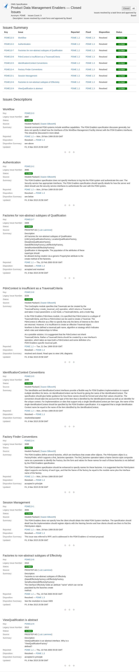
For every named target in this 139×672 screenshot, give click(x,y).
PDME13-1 (9, 76)
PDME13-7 (9, 50)
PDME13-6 (9, 57)
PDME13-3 (9, 38)
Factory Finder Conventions (30, 69)
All (133, 8)
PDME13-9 (9, 88)
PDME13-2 (9, 44)
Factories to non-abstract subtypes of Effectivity (38, 82)
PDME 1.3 (90, 38)
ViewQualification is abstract (30, 88)
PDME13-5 (9, 63)
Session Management (27, 76)
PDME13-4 (9, 69)
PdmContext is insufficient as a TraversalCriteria (39, 57)
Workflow (22, 38)
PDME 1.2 (75, 38)
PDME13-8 (9, 82)
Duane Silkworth (48, 124)
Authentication (24, 44)
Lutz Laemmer (45, 230)
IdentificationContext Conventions (32, 63)
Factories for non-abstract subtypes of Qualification (40, 50)
